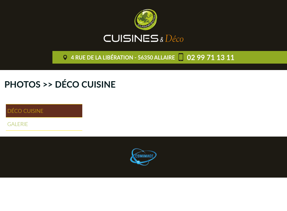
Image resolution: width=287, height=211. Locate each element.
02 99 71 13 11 (211, 57)
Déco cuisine (25, 111)
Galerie (17, 124)
